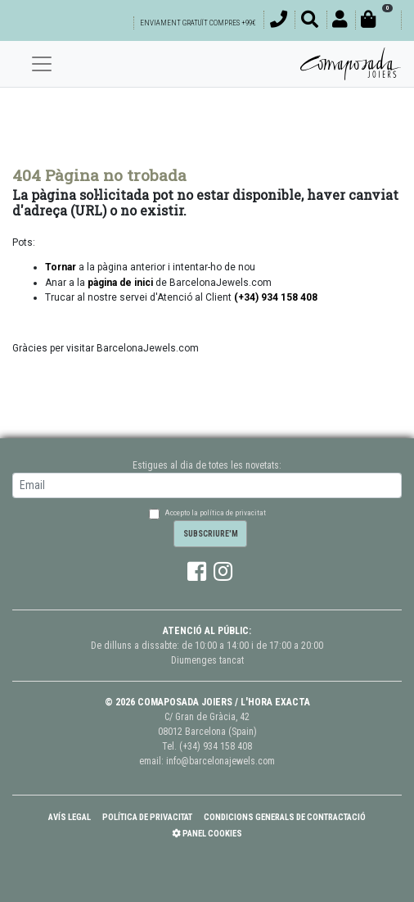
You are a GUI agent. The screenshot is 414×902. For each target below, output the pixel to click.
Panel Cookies (207, 833)
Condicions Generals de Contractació (285, 817)
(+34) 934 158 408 (215, 746)
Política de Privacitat (147, 817)
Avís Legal (69, 817)
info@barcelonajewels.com (220, 761)
